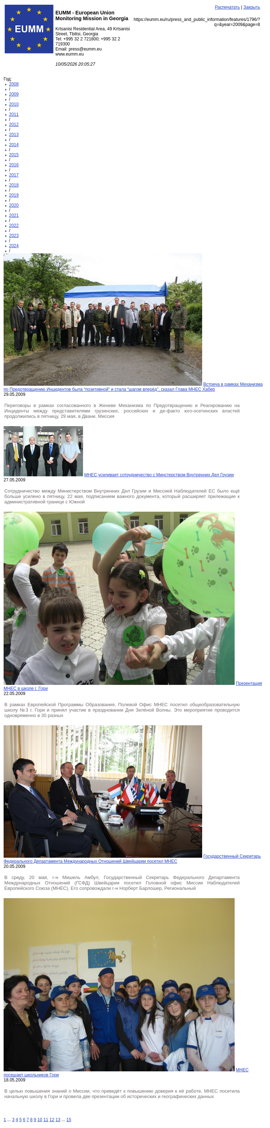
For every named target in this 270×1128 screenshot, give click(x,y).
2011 (14, 114)
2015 (14, 154)
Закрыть (251, 7)
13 (58, 1119)
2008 (14, 84)
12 (51, 1119)
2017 (14, 175)
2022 (14, 225)
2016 (14, 164)
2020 (14, 205)
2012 (14, 124)
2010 (14, 104)
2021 (14, 215)
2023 (14, 235)
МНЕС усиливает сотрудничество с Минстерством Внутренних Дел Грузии (159, 474)
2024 (14, 245)
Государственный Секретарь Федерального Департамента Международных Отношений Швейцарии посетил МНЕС (132, 859)
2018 (14, 185)
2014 (14, 144)
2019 (14, 195)
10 (40, 1119)
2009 (14, 94)
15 (68, 1119)
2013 (14, 134)
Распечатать (227, 7)
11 (45, 1119)
